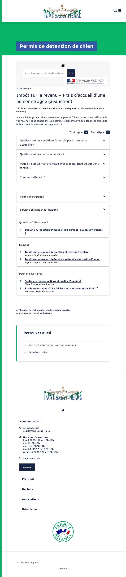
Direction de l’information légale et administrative (44, 310)
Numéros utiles (36, 352)
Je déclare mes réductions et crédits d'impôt (53, 281)
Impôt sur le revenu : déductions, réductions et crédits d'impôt (62, 259)
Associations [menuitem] (29, 499)
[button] (63, 142)
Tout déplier (100, 132)
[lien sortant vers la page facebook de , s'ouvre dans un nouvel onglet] (63, 410)
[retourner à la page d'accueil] (62, 10)
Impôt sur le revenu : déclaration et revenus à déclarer (57, 252)
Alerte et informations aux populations (50, 345)
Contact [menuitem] (63, 568)
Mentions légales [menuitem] (30, 562)
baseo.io (47, 313)
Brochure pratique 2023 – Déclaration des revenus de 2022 (61, 288)
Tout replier (78, 132)
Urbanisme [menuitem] (28, 509)
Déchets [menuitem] (26, 489)
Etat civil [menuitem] (26, 479)
